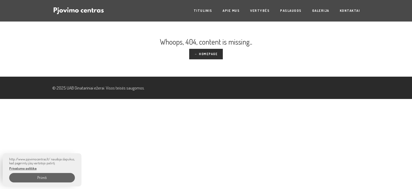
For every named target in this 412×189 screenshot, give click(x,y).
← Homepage (206, 54)
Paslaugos (291, 10)
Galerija (320, 10)
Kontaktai (350, 10)
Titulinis (203, 10)
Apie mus (231, 10)
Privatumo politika (23, 168)
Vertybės (260, 10)
